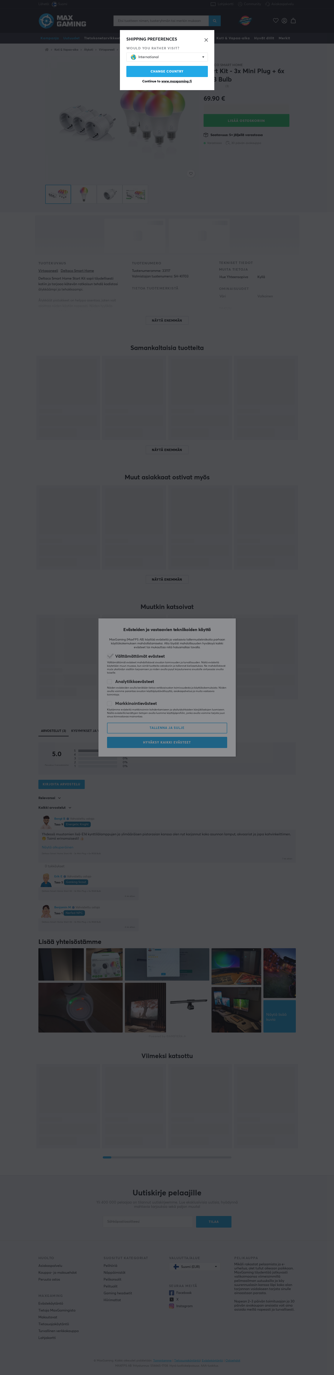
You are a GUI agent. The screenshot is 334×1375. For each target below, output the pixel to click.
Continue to (167, 81)
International (145, 57)
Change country (167, 71)
